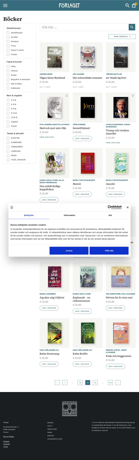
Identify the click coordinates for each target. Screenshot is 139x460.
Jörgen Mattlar (114, 74)
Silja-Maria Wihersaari (52, 181)
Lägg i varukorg (82, 139)
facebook (6, 442)
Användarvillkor (54, 439)
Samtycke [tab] (29, 215)
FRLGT (49, 426)
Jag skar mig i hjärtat (52, 297)
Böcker (50, 423)
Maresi (77, 184)
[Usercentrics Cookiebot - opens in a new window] (110, 207)
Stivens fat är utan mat (119, 297)
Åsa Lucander (128, 294)
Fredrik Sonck (113, 350)
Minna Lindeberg (48, 294)
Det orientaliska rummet (87, 77)
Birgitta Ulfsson (60, 124)
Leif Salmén (78, 74)
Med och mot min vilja (53, 128)
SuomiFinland (81, 128)
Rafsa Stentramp (49, 353)
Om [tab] (110, 215)
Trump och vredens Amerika (117, 131)
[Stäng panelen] (128, 207)
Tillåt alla (109, 250)
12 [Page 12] (80, 383)
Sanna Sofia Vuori (49, 180)
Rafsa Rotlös (80, 353)
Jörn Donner (79, 124)
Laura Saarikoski (114, 124)
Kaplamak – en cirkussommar (81, 299)
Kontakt (50, 436)
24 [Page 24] (110, 383)
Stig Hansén (46, 124)
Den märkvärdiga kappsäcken (50, 187)
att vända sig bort (116, 77)
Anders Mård (46, 74)
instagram (6, 444)
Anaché (110, 184)
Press (49, 433)
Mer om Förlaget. (8, 437)
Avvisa (69, 250)
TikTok (5, 447)
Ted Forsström (113, 294)
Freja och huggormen (118, 356)
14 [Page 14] (95, 383)
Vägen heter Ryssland (52, 77)
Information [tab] (69, 215)
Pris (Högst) (121, 37)
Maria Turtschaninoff (84, 180)
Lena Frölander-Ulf (49, 350)
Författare (52, 429)
